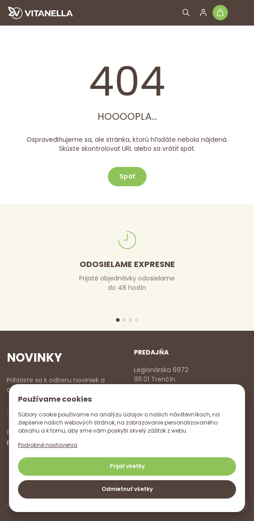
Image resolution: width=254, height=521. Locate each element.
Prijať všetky (127, 466)
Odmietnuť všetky (127, 489)
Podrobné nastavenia (47, 445)
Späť (127, 176)
